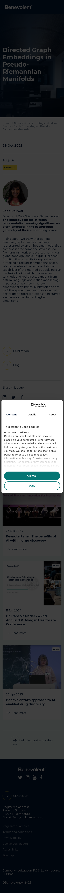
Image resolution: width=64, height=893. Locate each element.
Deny (32, 485)
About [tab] (52, 414)
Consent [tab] (11, 414)
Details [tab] (32, 414)
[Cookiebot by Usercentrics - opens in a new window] (45, 405)
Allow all (32, 475)
